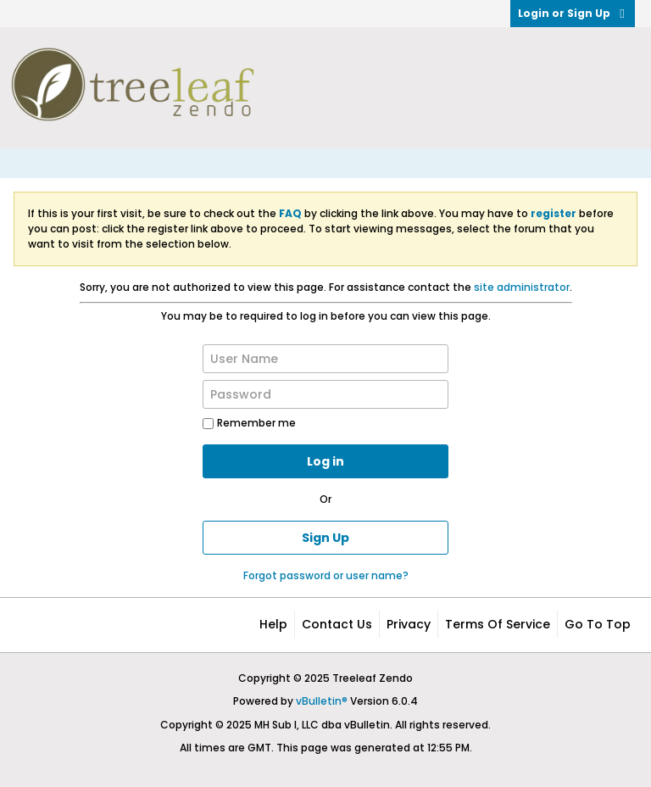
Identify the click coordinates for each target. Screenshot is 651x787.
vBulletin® (322, 701)
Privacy (409, 624)
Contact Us (337, 624)
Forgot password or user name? (326, 575)
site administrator (522, 287)
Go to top (598, 624)
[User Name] (325, 358)
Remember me (249, 423)
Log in (325, 461)
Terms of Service (497, 624)
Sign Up (325, 537)
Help (273, 624)
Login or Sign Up (572, 13)
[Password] (325, 394)
